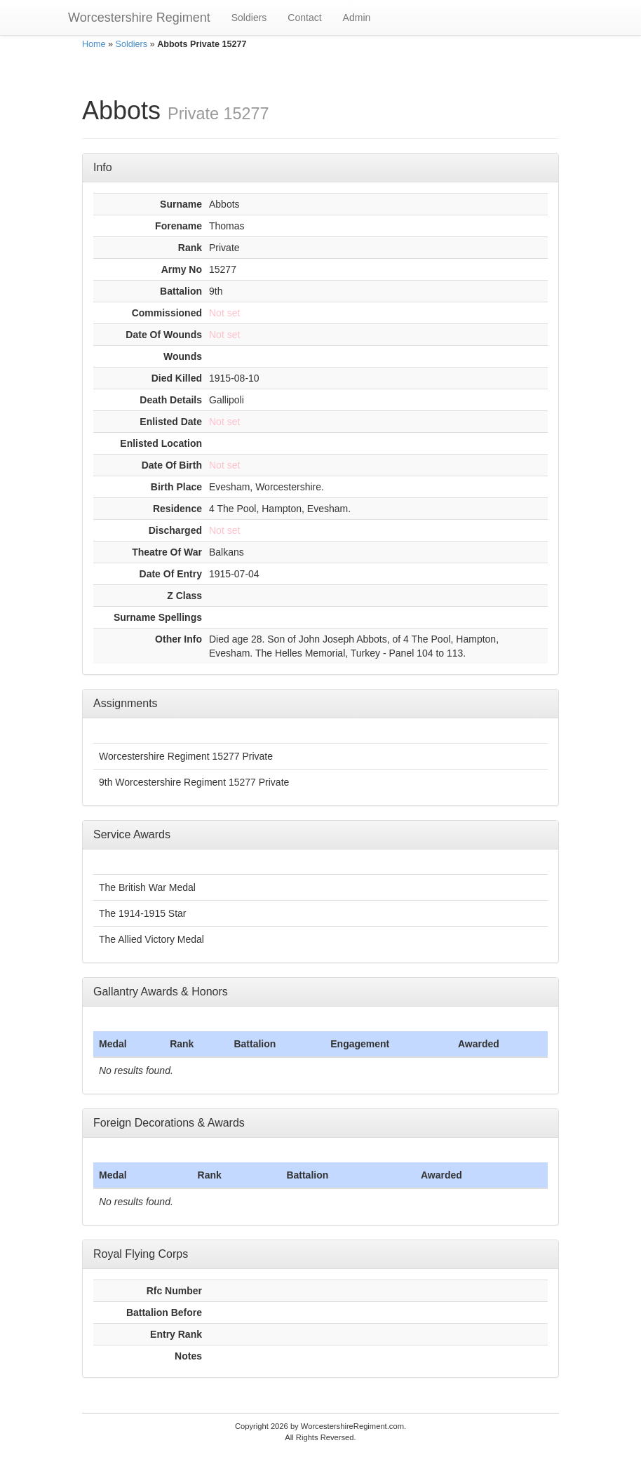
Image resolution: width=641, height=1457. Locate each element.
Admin (357, 17)
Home (94, 44)
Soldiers (249, 17)
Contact (304, 17)
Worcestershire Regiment (139, 18)
